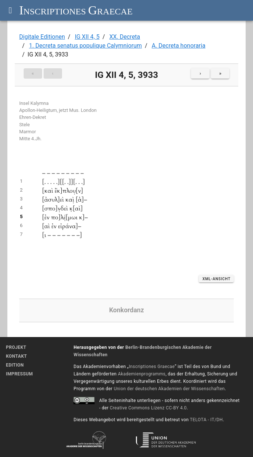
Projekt (16, 347)
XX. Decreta (124, 36)
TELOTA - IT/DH (206, 419)
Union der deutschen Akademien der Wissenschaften (169, 388)
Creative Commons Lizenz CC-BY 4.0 (148, 407)
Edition (15, 365)
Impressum (19, 374)
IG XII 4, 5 (87, 36)
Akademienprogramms (141, 374)
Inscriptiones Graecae (152, 366)
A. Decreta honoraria (178, 45)
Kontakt (16, 356)
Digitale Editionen (42, 36)
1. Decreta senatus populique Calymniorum (85, 45)
